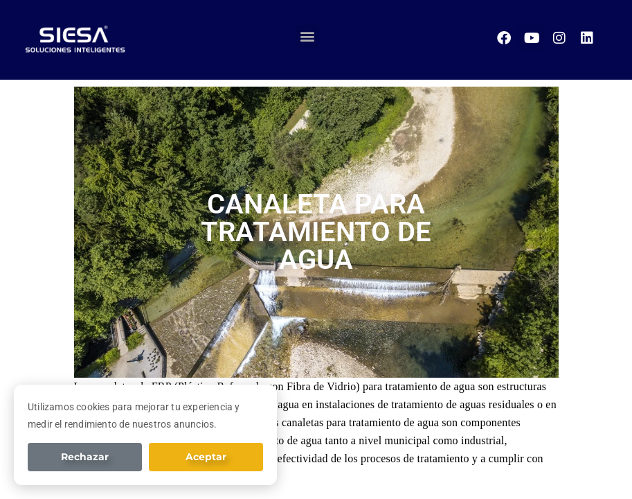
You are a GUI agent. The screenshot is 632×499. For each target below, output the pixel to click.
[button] (307, 36)
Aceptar (206, 456)
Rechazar (85, 456)
